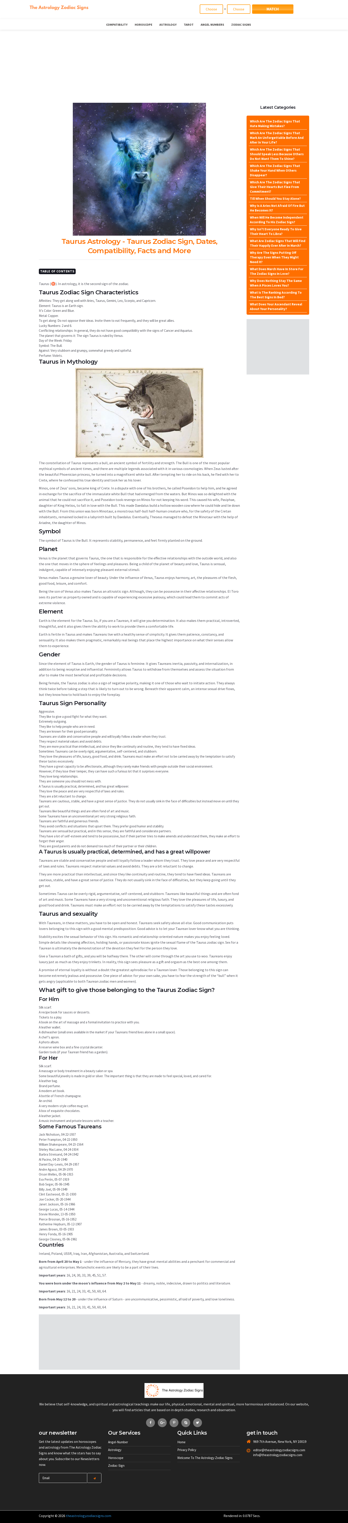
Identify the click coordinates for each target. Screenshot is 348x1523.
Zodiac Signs (241, 25)
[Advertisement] (174, 63)
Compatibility (117, 25)
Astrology (168, 25)
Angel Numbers (212, 25)
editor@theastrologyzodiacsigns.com (268, 1450)
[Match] (211, 9)
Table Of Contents (57, 271)
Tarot (189, 25)
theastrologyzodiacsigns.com (88, 1515)
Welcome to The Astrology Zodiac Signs (205, 1458)
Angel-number (118, 1442)
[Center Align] (94, 1478)
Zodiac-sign (116, 1465)
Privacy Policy (186, 1450)
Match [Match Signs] (273, 9)
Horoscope (143, 25)
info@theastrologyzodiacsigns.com (268, 1455)
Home (181, 1442)
